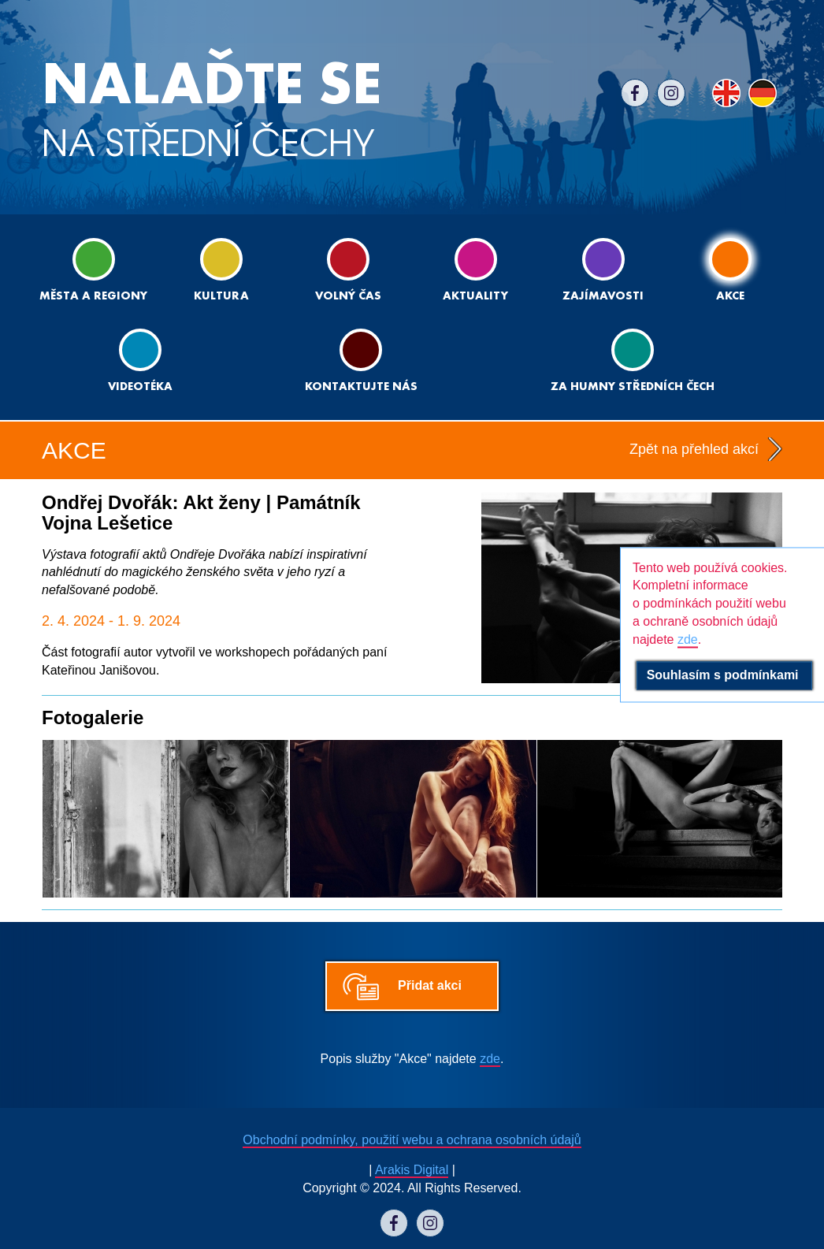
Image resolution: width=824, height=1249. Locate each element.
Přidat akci (430, 985)
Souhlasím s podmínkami (724, 675)
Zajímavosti (603, 270)
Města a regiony (93, 270)
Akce (730, 270)
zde (490, 1058)
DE (762, 93)
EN (726, 93)
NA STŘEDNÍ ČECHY (211, 110)
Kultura (221, 270)
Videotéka (140, 360)
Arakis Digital (411, 1170)
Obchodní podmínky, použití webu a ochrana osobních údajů (412, 1140)
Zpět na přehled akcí (694, 449)
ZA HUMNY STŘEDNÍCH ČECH (633, 360)
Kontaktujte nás (361, 360)
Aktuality (475, 270)
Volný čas (348, 270)
